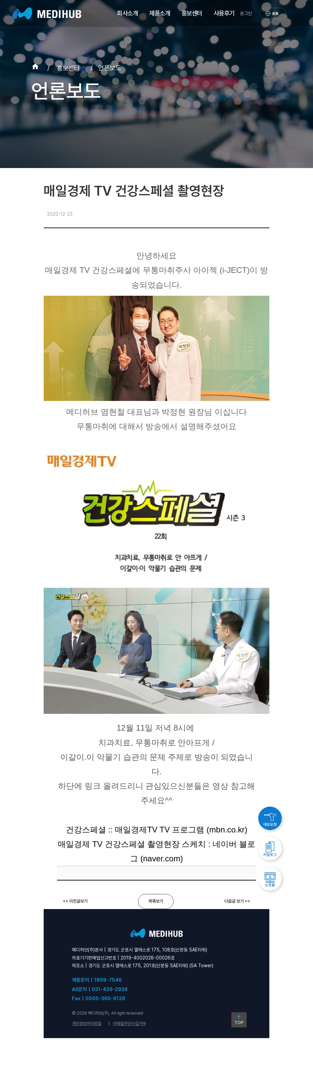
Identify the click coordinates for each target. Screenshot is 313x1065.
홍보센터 (191, 13)
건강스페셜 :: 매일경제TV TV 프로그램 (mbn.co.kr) (157, 829)
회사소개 (127, 13)
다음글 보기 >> (237, 901)
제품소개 (159, 13)
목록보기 (155, 901)
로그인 (246, 13)
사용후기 (224, 13)
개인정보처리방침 (86, 1023)
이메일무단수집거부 (129, 1023)
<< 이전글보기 (75, 901)
